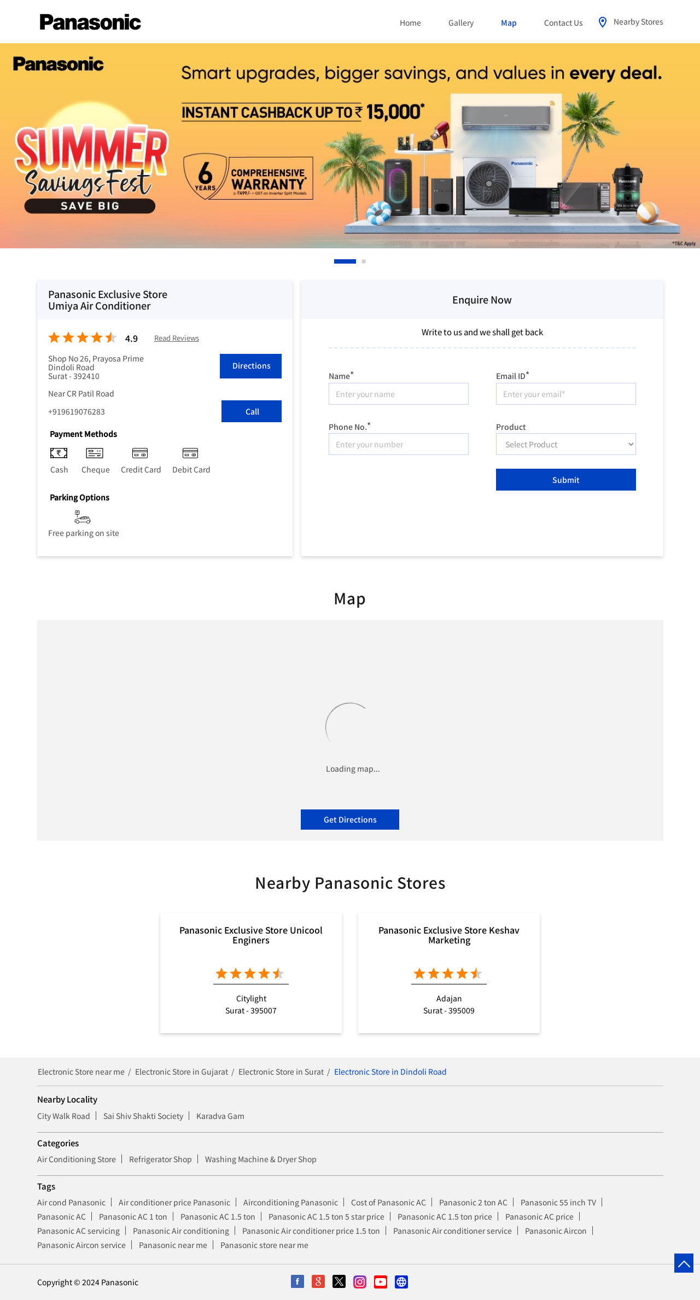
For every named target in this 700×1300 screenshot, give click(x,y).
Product (511, 425)
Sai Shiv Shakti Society (143, 1115)
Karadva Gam (220, 1115)
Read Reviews (176, 338)
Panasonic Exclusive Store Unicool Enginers (251, 934)
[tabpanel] (350, 145)
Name (341, 374)
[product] (566, 444)
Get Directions (350, 819)
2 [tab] (364, 261)
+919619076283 (76, 411)
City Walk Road (63, 1115)
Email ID (512, 374)
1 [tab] (337, 261)
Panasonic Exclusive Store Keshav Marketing (449, 934)
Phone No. (350, 425)
